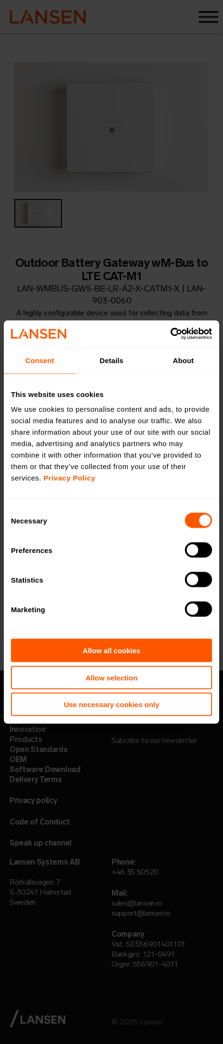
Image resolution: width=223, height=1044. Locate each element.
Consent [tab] (39, 360)
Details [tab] (111, 360)
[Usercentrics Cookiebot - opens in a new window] (170, 334)
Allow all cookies (112, 651)
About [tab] (183, 360)
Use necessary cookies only (111, 704)
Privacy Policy (69, 478)
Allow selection (111, 677)
